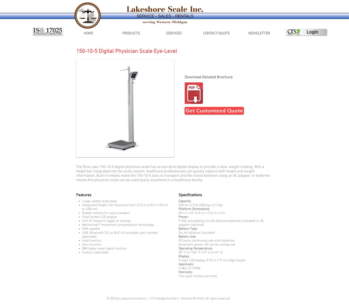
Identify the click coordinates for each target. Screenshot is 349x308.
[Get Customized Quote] (214, 110)
